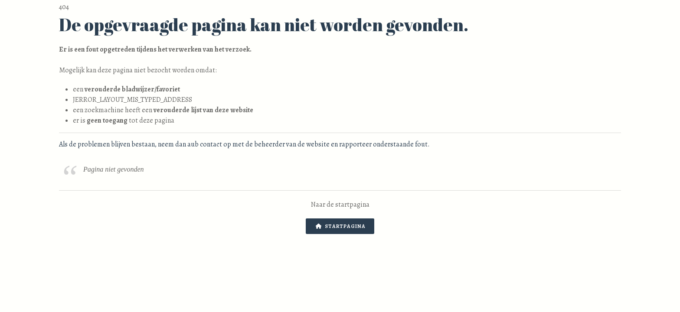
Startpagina (341, 226)
